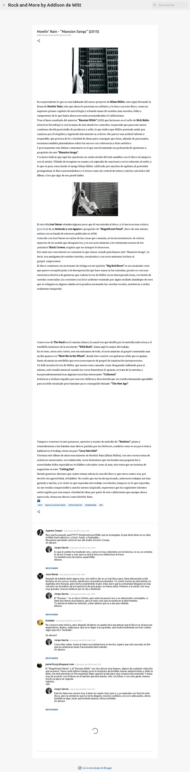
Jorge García (61, 547)
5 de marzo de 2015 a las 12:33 (76, 531)
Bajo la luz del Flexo (55, 505)
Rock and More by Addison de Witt (44, 4)
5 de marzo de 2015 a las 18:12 (68, 621)
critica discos (75, 505)
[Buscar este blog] (173, 5)
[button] (38, 41)
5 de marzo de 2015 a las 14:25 (82, 594)
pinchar (42, 229)
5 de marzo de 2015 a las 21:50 (82, 640)
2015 (40, 505)
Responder (52, 568)
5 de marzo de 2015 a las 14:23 (82, 548)
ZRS (101, 505)
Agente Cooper (54, 530)
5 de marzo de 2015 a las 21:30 (88, 664)
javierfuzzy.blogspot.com (60, 664)
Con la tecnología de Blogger (95, 768)
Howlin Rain (90, 505)
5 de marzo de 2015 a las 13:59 (72, 574)
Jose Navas (52, 574)
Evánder (50, 620)
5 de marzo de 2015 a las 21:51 (82, 689)
